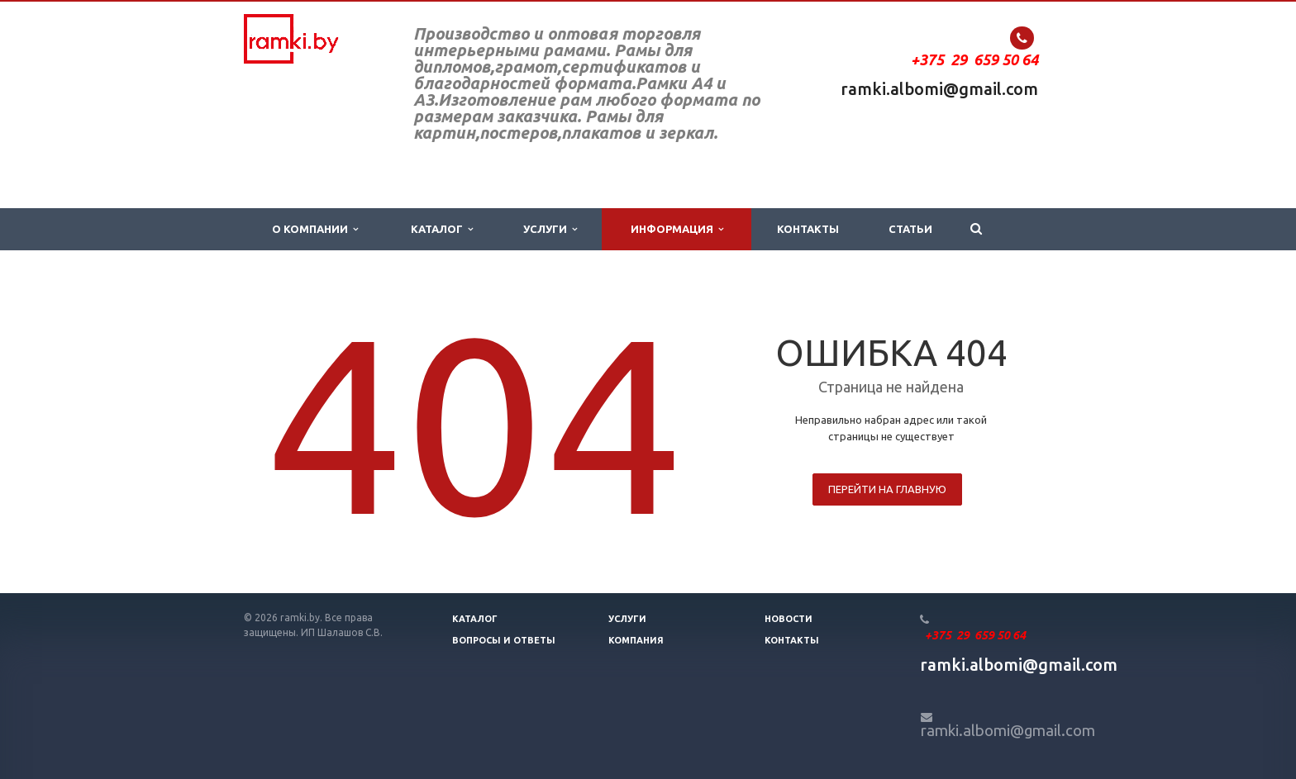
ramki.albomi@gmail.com (939, 88)
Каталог (442, 229)
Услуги (550, 229)
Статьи (910, 229)
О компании (315, 229)
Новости (788, 619)
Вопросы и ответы (503, 640)
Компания (636, 640)
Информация (677, 229)
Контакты (808, 229)
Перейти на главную (887, 489)
